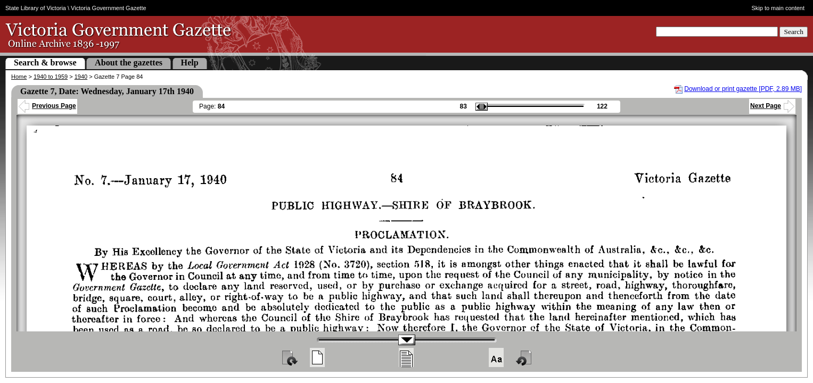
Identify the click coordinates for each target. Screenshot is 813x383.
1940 (81, 76)
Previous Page (47, 106)
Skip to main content (777, 8)
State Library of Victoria (35, 8)
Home (19, 76)
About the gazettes (128, 62)
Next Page (772, 106)
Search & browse (45, 62)
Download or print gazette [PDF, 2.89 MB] (743, 89)
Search (793, 32)
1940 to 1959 (51, 76)
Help (190, 62)
